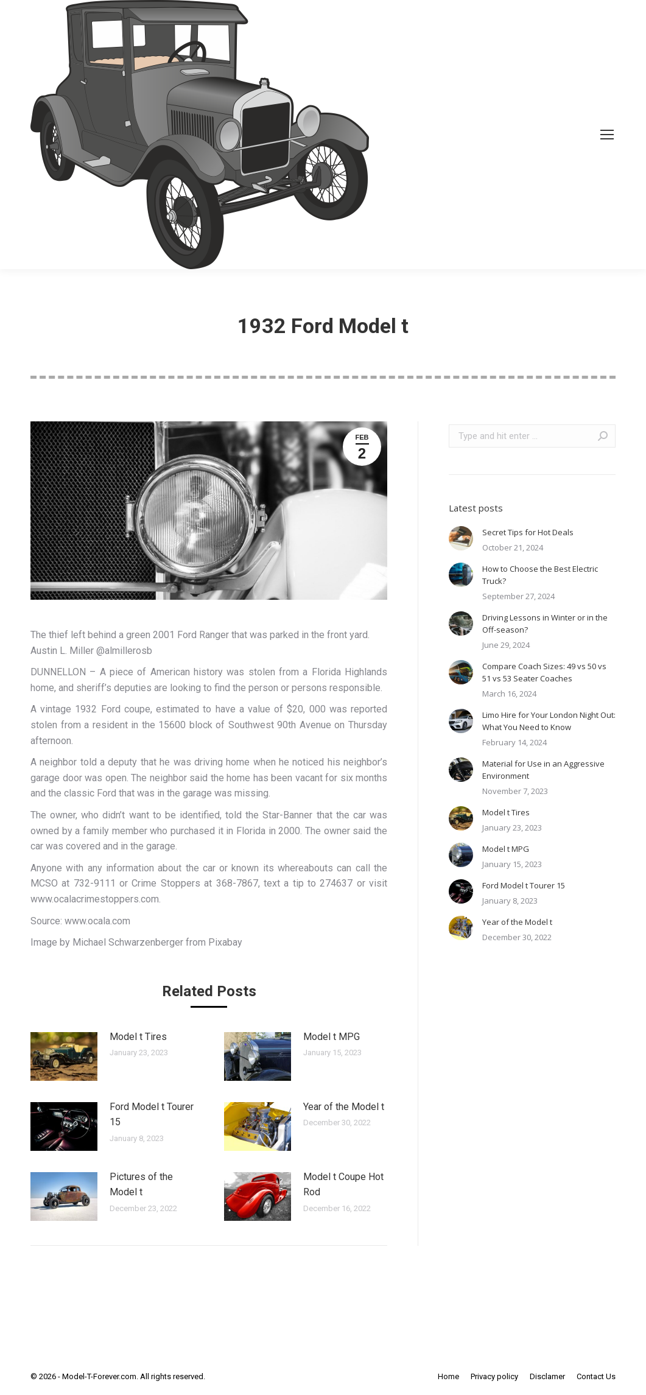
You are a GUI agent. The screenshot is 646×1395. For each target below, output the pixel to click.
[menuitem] (448, 1376)
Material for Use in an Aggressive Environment (543, 769)
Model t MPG (331, 1036)
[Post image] (63, 1056)
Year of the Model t (343, 1106)
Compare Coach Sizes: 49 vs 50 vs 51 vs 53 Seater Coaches (544, 672)
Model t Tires (138, 1036)
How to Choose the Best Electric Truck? (540, 574)
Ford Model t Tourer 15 (152, 1114)
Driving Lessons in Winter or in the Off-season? (545, 623)
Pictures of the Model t (141, 1184)
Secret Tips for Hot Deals (528, 532)
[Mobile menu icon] (607, 134)
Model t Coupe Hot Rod (343, 1184)
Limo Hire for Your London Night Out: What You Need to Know (549, 721)
